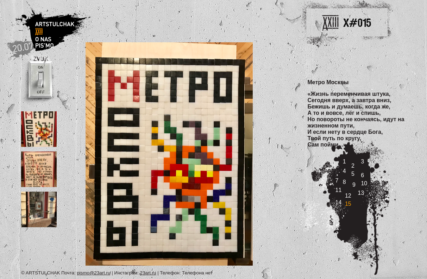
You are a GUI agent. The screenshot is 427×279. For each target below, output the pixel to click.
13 (361, 193)
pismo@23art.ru (93, 272)
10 (364, 183)
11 (338, 190)
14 (338, 202)
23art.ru (148, 272)
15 (348, 204)
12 (348, 196)
